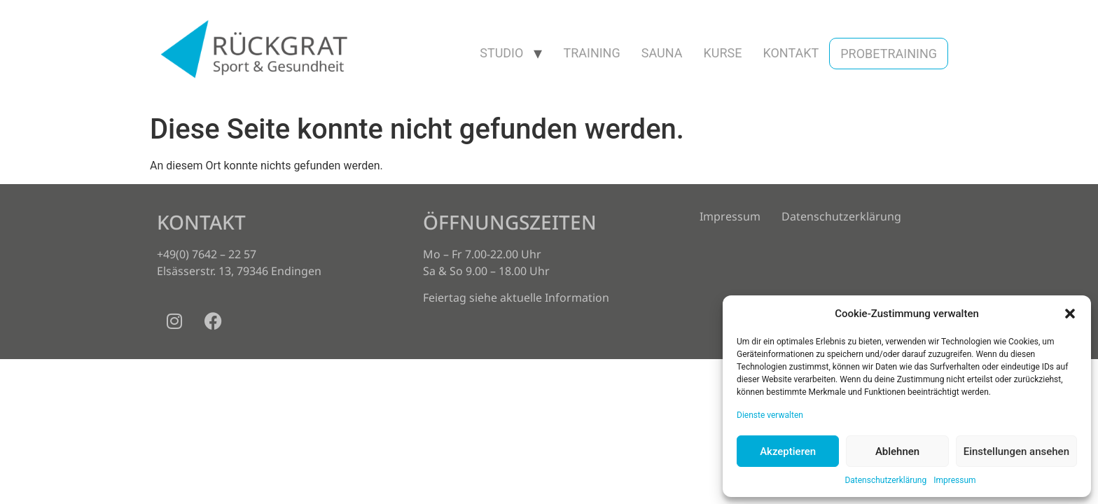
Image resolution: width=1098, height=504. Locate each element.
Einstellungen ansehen (1016, 451)
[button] (1070, 314)
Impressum (954, 480)
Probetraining (888, 53)
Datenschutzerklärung (885, 480)
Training (591, 53)
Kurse (722, 53)
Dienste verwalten (770, 415)
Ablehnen (897, 451)
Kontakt (791, 53)
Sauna (662, 53)
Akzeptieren (788, 451)
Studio (501, 53)
